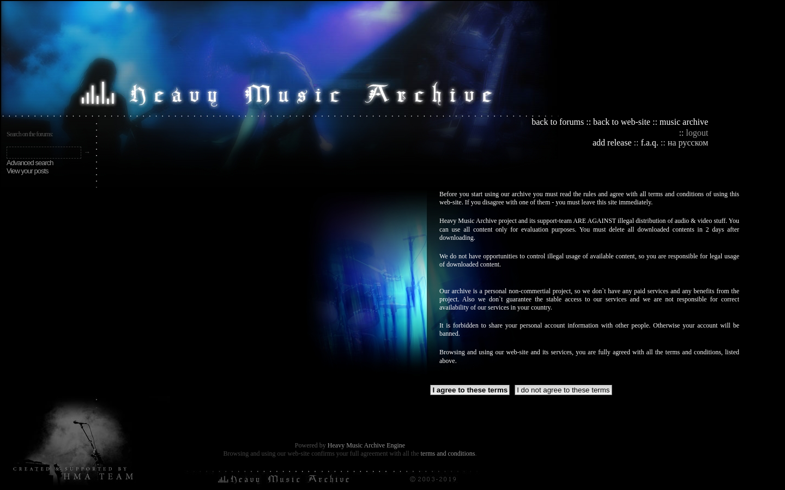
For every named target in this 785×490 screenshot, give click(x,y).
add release (612, 142)
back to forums (558, 121)
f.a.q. (649, 142)
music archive (684, 121)
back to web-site (621, 121)
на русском (688, 142)
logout (697, 132)
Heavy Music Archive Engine (366, 445)
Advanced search (30, 163)
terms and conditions (447, 453)
